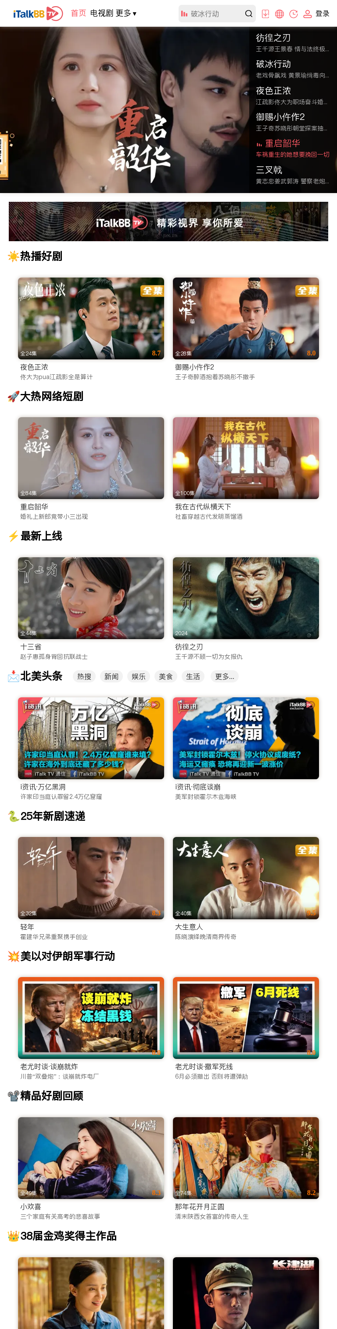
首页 (78, 12)
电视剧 (102, 12)
